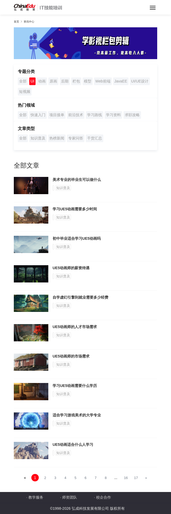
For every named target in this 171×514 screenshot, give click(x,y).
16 (126, 478)
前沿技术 (75, 115)
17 (136, 478)
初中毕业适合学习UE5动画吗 (77, 238)
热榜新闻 (56, 138)
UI (32, 81)
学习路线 (94, 115)
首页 (16, 21)
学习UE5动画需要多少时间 (75, 209)
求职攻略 (132, 115)
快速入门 (38, 115)
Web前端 (102, 81)
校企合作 (103, 497)
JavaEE (120, 81)
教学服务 (35, 497)
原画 (53, 81)
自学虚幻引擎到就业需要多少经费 (80, 297)
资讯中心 (29, 21)
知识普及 (38, 138)
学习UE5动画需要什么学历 (75, 386)
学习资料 (113, 115)
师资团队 (69, 497)
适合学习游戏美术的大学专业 (77, 415)
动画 (42, 81)
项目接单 (56, 115)
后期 (65, 81)
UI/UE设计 (139, 81)
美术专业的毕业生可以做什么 (77, 179)
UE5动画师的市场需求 (71, 356)
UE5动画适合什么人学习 (73, 444)
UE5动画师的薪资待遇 (71, 268)
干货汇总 (94, 138)
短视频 (24, 91)
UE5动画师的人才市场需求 (75, 327)
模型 (87, 81)
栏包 (76, 81)
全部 (23, 81)
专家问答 (75, 138)
